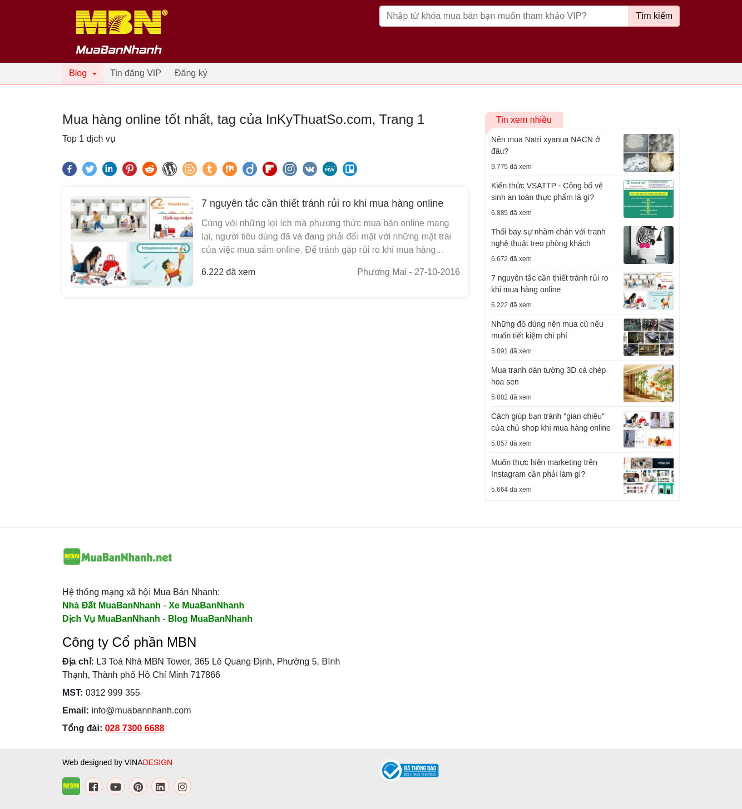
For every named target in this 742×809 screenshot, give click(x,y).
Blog (78, 73)
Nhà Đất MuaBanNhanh (111, 605)
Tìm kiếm (654, 16)
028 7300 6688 (135, 728)
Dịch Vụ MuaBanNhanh (111, 618)
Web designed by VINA (117, 762)
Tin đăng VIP (135, 73)
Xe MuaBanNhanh (206, 605)
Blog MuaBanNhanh (210, 618)
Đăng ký (191, 73)
